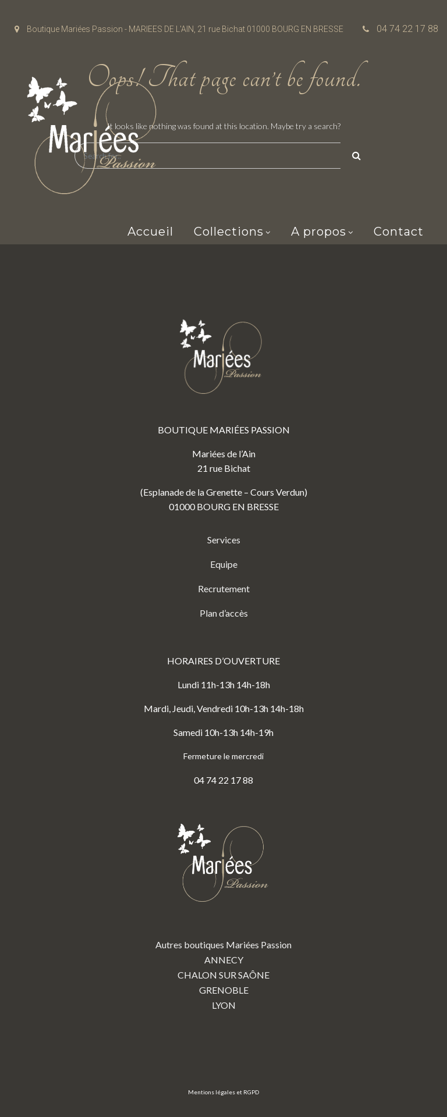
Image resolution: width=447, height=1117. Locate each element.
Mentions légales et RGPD (223, 1091)
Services (223, 539)
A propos (318, 232)
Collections (229, 232)
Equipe (223, 564)
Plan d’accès (224, 612)
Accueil (150, 232)
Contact (399, 232)
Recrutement (224, 588)
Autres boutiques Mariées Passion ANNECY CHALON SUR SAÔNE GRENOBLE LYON (223, 908)
